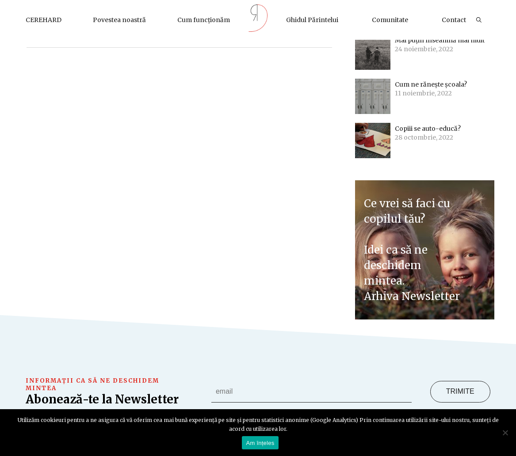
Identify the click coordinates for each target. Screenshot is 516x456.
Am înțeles (260, 443)
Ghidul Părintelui (312, 20)
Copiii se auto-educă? (428, 129)
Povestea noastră (119, 20)
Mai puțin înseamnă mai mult (440, 40)
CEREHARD (43, 20)
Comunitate (390, 20)
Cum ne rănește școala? (431, 84)
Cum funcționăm (203, 20)
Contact (454, 20)
